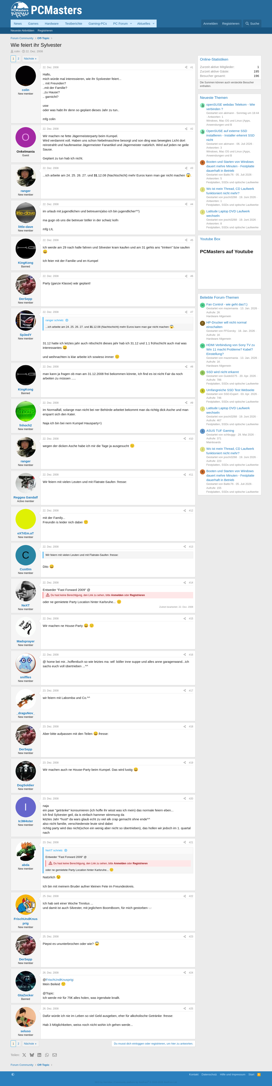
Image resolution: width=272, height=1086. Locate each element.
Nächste (29, 58)
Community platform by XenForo (145, 1082)
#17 (191, 690)
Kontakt (193, 1074)
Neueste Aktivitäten (22, 30)
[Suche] (252, 23)
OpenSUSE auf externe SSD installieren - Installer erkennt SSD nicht (230, 135)
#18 (191, 726)
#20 (191, 798)
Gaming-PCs (98, 23)
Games (33, 23)
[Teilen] (186, 67)
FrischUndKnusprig (59, 979)
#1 (191, 67)
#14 (191, 582)
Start (251, 1074)
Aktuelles (143, 23)
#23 (191, 936)
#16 (191, 654)
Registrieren (45, 30)
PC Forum (120, 23)
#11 (191, 474)
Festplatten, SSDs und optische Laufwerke (232, 182)
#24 (191, 972)
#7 (191, 312)
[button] (131, 23)
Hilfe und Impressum (232, 1074)
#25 (191, 1008)
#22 (191, 896)
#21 (191, 842)
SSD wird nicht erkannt (222, 372)
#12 (191, 510)
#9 (191, 402)
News (18, 23)
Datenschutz (209, 1074)
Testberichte (73, 23)
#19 (191, 762)
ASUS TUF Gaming (220, 430)
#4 (191, 204)
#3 (191, 168)
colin (17, 51)
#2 (191, 128)
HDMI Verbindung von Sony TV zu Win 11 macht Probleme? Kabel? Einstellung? (230, 349)
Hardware (52, 23)
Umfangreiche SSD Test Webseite (230, 390)
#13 (191, 546)
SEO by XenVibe (103, 1082)
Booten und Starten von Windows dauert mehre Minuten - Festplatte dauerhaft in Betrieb (230, 166)
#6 (191, 276)
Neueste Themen (214, 98)
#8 (191, 366)
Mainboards (213, 442)
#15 (191, 618)
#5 (191, 240)
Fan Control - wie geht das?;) (226, 304)
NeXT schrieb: (54, 850)
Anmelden (117, 595)
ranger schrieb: (54, 320)
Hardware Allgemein (218, 316)
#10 (191, 438)
